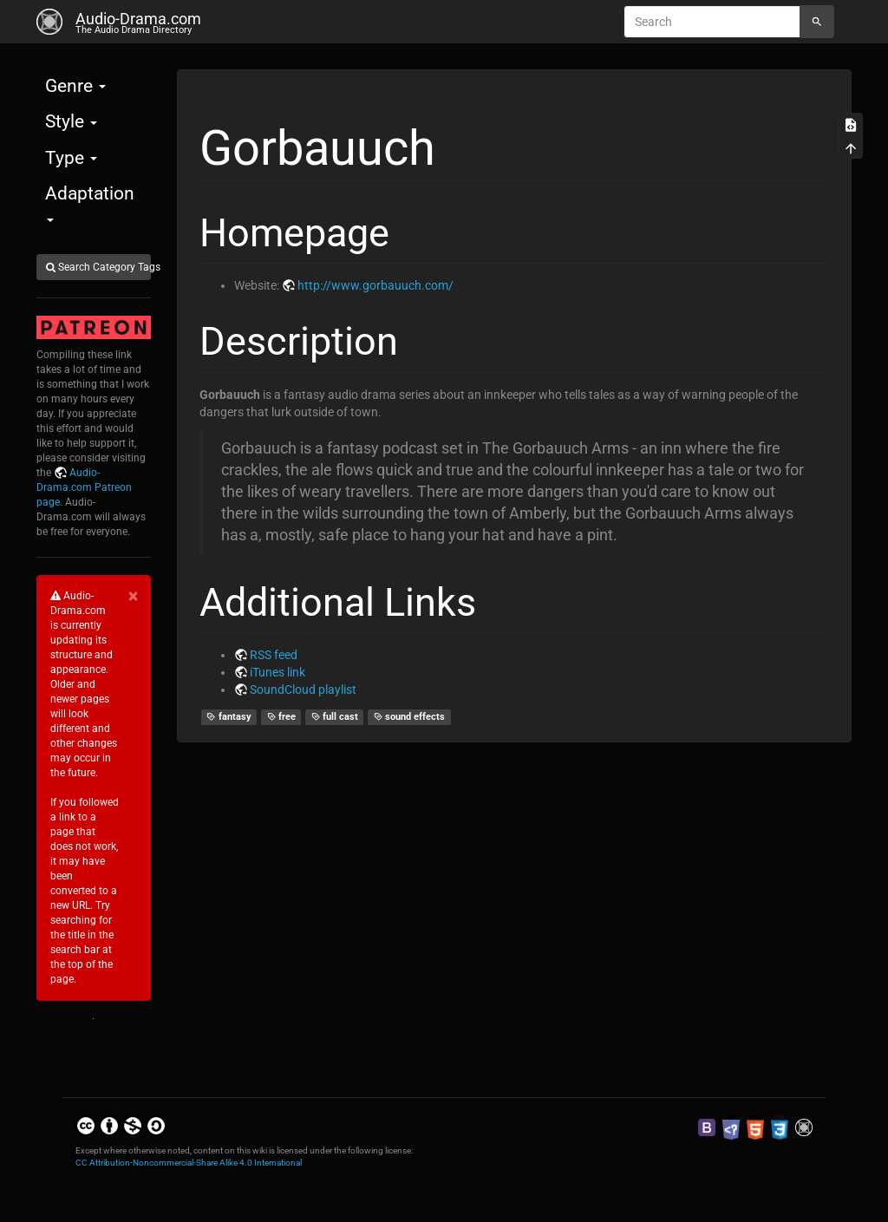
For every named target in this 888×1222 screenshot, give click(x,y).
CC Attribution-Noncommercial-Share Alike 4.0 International (188, 1162)
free (282, 716)
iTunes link (277, 672)
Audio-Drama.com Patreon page (84, 487)
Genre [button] (75, 85)
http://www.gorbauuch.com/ (375, 285)
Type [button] (71, 157)
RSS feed (273, 655)
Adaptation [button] (89, 202)
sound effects (410, 716)
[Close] (133, 596)
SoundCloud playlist (303, 689)
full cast (335, 716)
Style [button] (71, 121)
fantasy (228, 716)
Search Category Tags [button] (98, 267)
